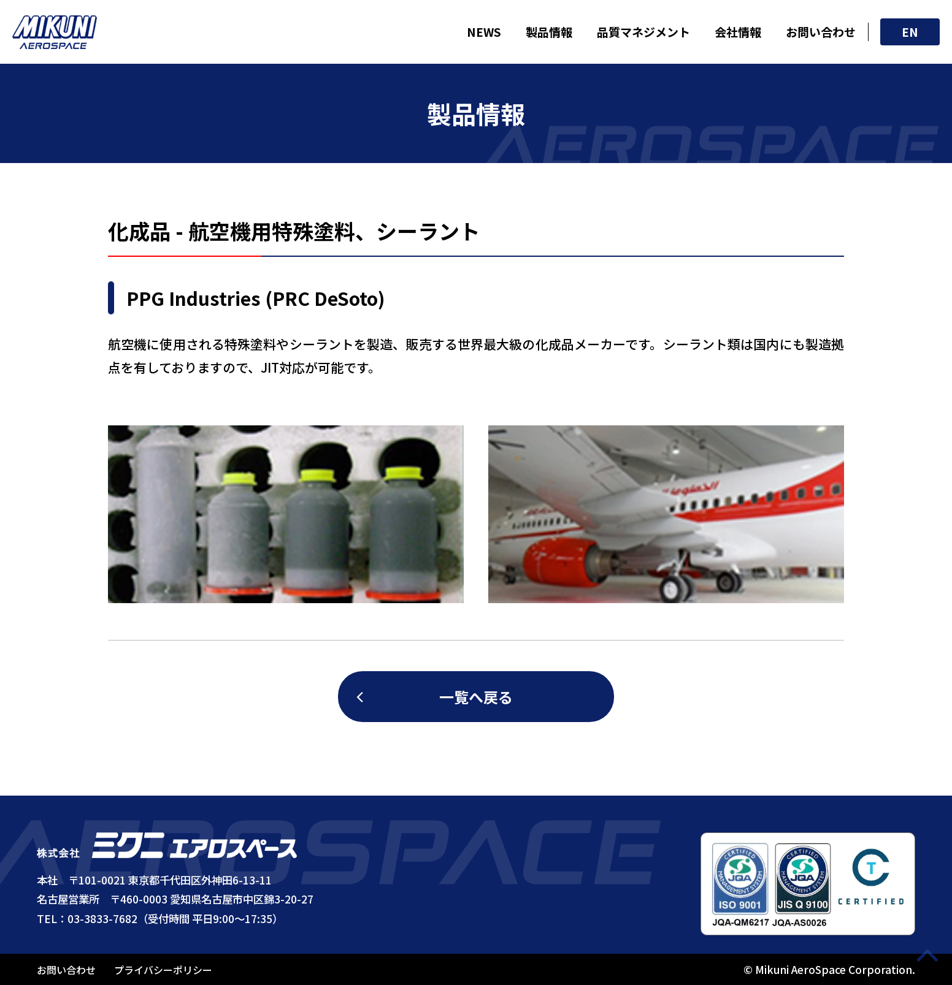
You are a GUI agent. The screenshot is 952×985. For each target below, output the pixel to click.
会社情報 (738, 31)
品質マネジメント (643, 31)
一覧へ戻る (476, 696)
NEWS (484, 31)
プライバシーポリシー (163, 969)
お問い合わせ (821, 31)
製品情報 (549, 31)
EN (910, 31)
